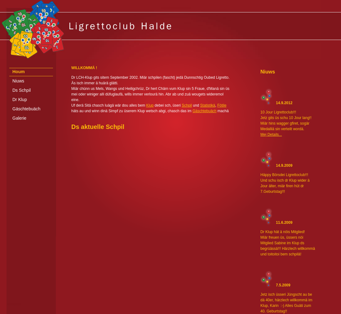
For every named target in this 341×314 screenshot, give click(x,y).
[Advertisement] (170, 309)
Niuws (18, 80)
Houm (18, 71)
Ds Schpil (21, 90)
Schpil (187, 105)
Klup (149, 105)
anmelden (14, 304)
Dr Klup (19, 99)
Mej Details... (271, 134)
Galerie (19, 118)
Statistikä (207, 105)
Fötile (221, 105)
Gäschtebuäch (26, 108)
